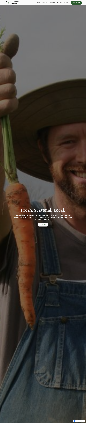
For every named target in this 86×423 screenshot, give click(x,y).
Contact (44, 2)
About (38, 2)
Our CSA (59, 2)
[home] (11, 3)
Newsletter (52, 2)
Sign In (66, 2)
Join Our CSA (76, 2)
